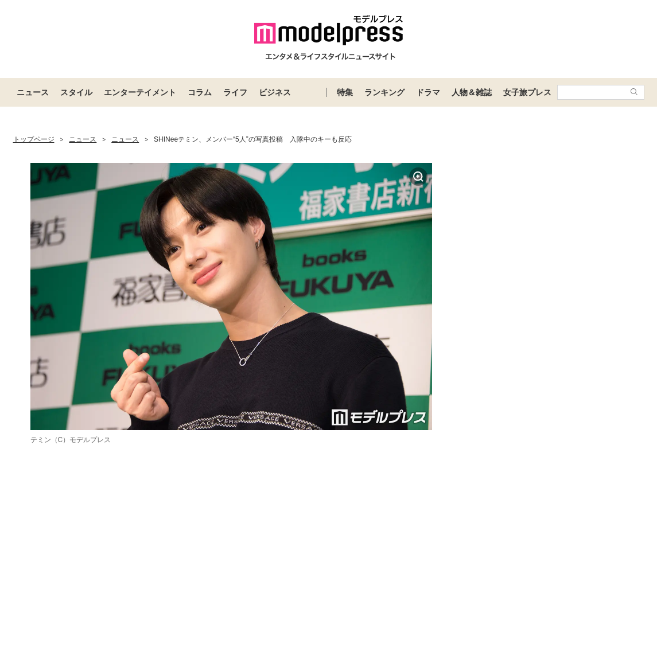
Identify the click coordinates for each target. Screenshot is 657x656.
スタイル (76, 92)
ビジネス (275, 92)
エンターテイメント (140, 92)
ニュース (33, 92)
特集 (345, 92)
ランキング (384, 92)
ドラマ (428, 92)
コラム (200, 92)
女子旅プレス (527, 92)
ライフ (235, 92)
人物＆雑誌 (472, 92)
